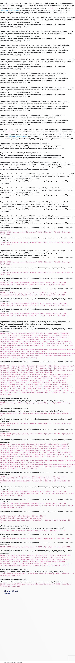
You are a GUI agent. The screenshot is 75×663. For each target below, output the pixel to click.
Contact (19, 662)
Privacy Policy (13, 662)
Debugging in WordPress (9, 10)
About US (6, 662)
